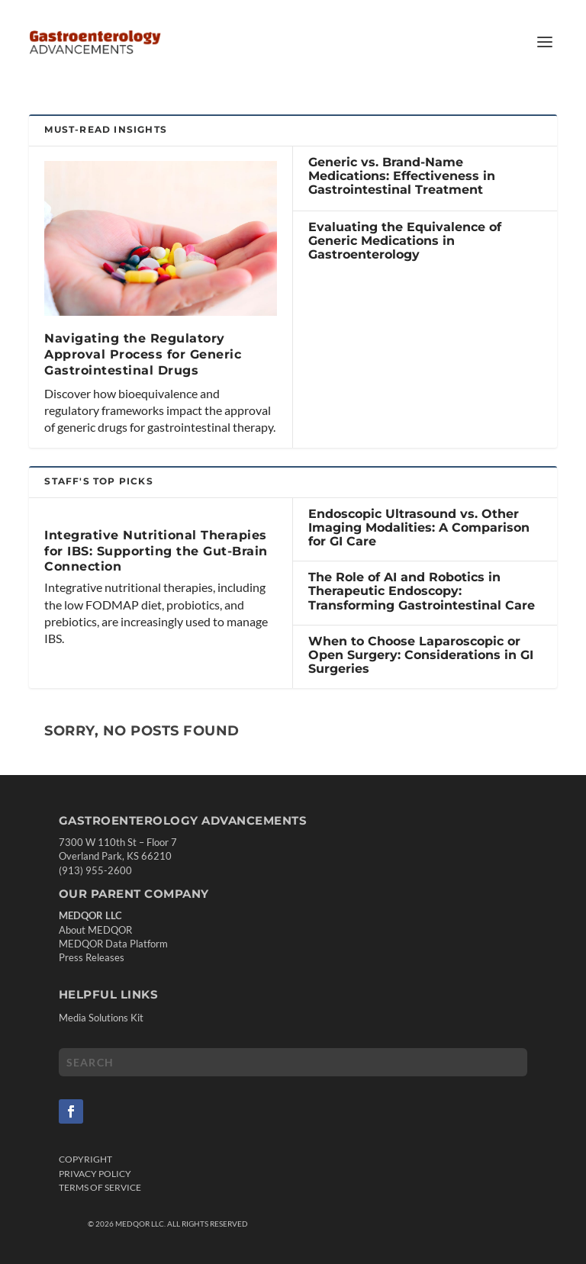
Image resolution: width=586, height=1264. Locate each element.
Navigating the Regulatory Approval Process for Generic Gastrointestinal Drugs (142, 354)
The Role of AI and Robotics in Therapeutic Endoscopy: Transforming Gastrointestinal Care (421, 591)
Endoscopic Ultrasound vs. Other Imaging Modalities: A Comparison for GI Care (419, 527)
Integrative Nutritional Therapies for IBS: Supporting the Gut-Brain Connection (156, 551)
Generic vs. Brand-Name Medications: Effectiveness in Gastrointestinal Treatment (401, 176)
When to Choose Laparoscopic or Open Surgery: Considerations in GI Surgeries (420, 655)
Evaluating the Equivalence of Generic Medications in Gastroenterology (404, 241)
